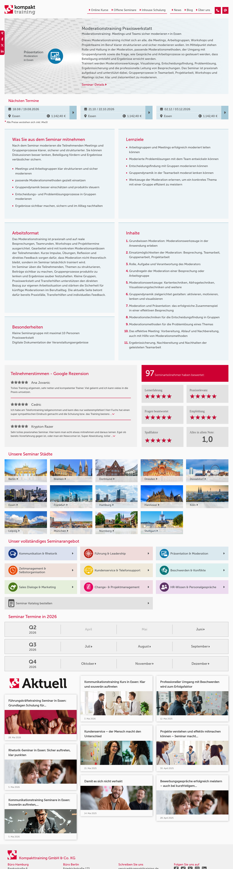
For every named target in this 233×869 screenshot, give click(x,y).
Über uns (203, 10)
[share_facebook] (2, 40)
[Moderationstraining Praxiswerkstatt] (218, 10)
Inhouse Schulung (152, 10)
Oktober (88, 664)
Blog (188, 10)
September (200, 646)
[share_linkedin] (2, 52)
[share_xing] (2, 34)
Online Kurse (98, 10)
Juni (200, 629)
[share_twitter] (2, 46)
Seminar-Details (94, 84)
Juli (88, 646)
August (144, 646)
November (144, 664)
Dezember (200, 664)
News (176, 10)
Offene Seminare (123, 10)
